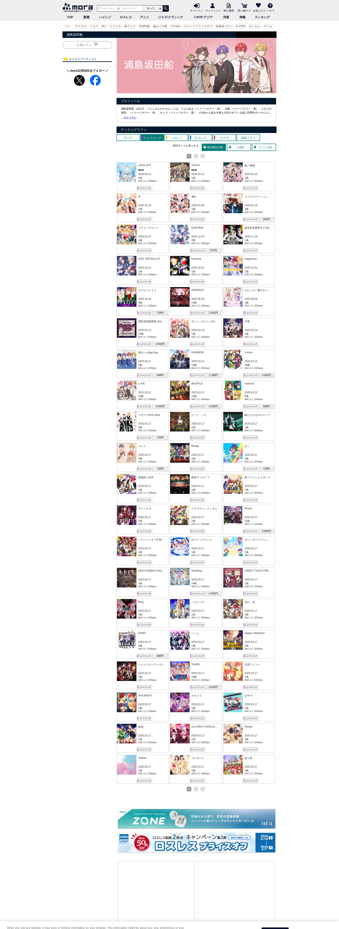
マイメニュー (213, 10)
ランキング (262, 17)
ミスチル (115, 26)
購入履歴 (229, 10)
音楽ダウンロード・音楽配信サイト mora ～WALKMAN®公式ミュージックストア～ (78, 7)
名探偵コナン (224, 26)
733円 (160, 312)
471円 (213, 250)
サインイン (196, 10)
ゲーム (268, 26)
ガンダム (254, 26)
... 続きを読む (129, 117)
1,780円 (213, 375)
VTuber (176, 26)
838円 (160, 375)
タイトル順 (265, 147)
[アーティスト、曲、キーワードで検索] (118, 8)
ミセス (94, 26)
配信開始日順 (215, 147)
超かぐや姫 (160, 26)
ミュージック (144, 188)
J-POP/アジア (203, 17)
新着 (86, 17)
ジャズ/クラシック (170, 17)
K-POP (240, 26)
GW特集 (144, 26)
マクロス (80, 26)
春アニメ (130, 26)
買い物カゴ (244, 10)
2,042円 (213, 312)
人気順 (240, 147)
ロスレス (126, 17)
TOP (70, 17)
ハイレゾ (105, 17)
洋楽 (226, 17)
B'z (104, 26)
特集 (243, 17)
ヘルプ (271, 10)
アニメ (144, 17)
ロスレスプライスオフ (198, 26)
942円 (266, 219)
